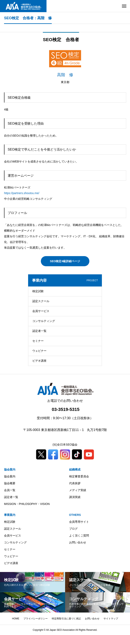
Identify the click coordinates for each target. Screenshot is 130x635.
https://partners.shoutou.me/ (21, 193)
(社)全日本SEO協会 (65, 444)
